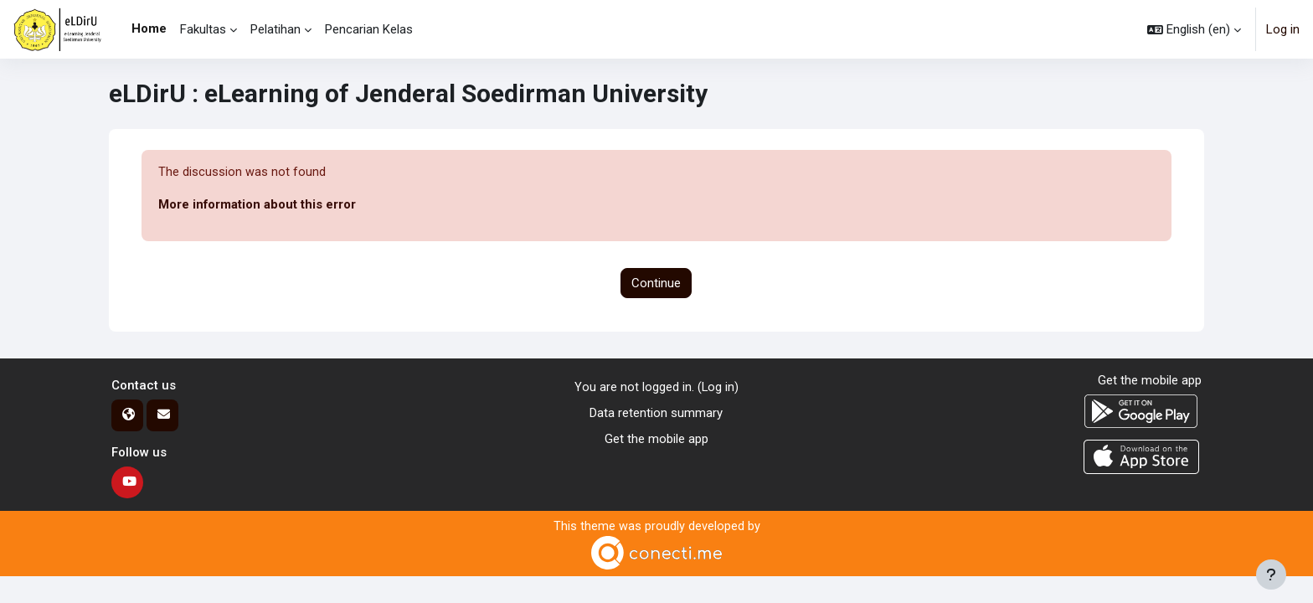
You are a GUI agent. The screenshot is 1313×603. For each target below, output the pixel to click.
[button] (1194, 29)
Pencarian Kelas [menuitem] (369, 29)
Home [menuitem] (149, 28)
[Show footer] (1271, 574)
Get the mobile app (656, 438)
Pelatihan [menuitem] (275, 29)
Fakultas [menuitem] (203, 29)
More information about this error (257, 205)
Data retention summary (656, 412)
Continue (656, 283)
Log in (1283, 29)
